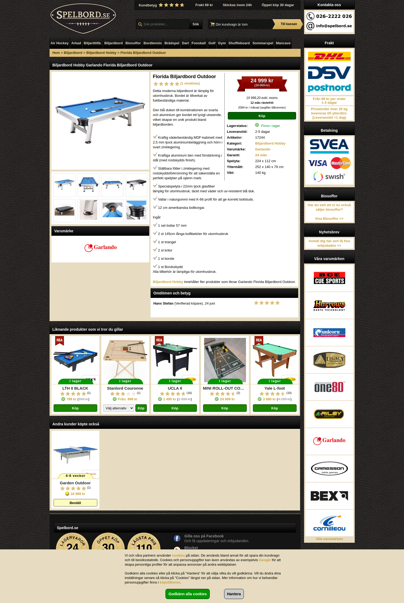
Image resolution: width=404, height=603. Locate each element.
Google (265, 560)
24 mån (261, 155)
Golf (211, 43)
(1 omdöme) (190, 83)
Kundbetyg (162, 5)
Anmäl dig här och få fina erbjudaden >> (329, 243)
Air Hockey (60, 43)
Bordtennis (153, 43)
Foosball (199, 43)
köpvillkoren (170, 582)
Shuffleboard (239, 43)
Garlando (262, 149)
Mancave (283, 43)
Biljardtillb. (93, 43)
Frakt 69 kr (204, 5)
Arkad (76, 43)
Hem (56, 53)
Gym (222, 43)
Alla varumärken (329, 539)
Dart (185, 43)
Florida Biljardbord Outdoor (143, 53)
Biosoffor (133, 43)
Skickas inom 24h (237, 5)
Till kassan (289, 24)
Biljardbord (113, 43)
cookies (178, 555)
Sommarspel (262, 43)
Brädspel (171, 43)
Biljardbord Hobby (101, 53)
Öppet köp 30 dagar (278, 5)
